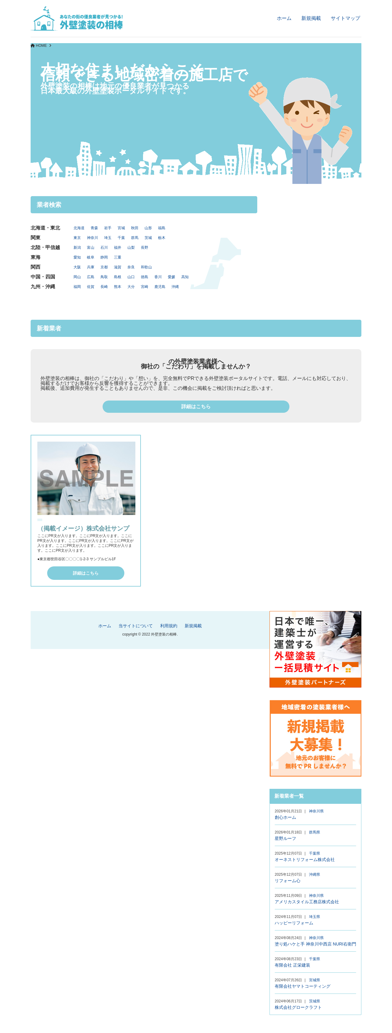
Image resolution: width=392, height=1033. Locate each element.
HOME (41, 45)
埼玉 (107, 238)
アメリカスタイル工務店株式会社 (307, 901)
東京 (77, 238)
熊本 (117, 287)
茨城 (148, 238)
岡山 (77, 277)
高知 (185, 277)
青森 (94, 228)
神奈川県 (316, 811)
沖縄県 (314, 874)
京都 (104, 267)
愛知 (77, 257)
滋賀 (117, 267)
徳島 (144, 277)
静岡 (104, 257)
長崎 (104, 287)
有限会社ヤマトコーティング (302, 986)
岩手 (107, 228)
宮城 (121, 228)
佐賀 (90, 287)
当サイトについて (136, 625)
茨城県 (314, 1001)
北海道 (79, 228)
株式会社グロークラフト (298, 1007)
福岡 (77, 287)
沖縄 (175, 287)
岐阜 (90, 257)
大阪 (77, 267)
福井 (117, 247)
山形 (148, 228)
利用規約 (168, 625)
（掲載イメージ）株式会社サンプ (83, 528)
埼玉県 (314, 917)
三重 (117, 257)
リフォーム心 (287, 880)
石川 (104, 247)
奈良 (131, 267)
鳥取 (104, 277)
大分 (131, 287)
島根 (117, 277)
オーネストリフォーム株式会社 (305, 859)
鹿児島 (159, 287)
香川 (158, 277)
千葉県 (314, 853)
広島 (90, 277)
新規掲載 (311, 18)
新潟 (77, 247)
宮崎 (144, 287)
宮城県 (314, 980)
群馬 (134, 238)
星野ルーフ (285, 838)
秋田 (134, 228)
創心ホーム (285, 817)
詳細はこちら (196, 406)
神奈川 (92, 238)
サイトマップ (345, 18)
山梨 (131, 247)
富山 (90, 247)
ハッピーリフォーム (294, 922)
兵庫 (90, 267)
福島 (161, 228)
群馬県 (314, 832)
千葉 (121, 238)
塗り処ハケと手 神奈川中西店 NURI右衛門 (315, 944)
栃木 (161, 238)
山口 (131, 277)
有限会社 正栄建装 (292, 965)
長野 (144, 247)
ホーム (284, 18)
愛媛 (171, 277)
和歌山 (146, 267)
